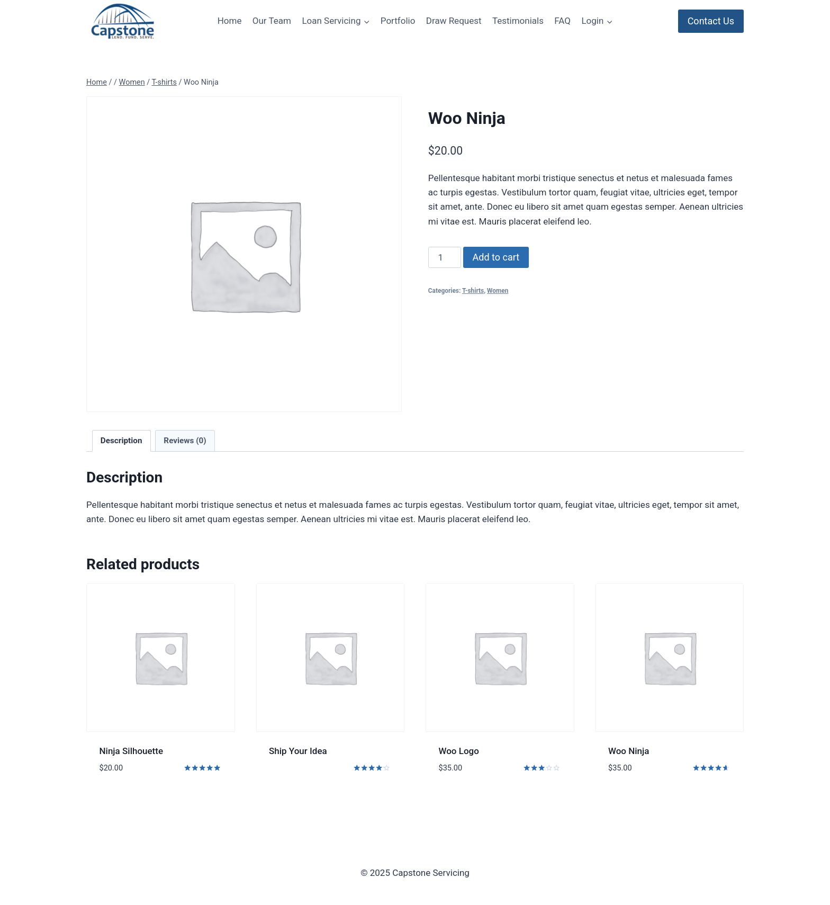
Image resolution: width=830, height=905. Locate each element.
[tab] (121, 441)
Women (497, 290)
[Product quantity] (444, 257)
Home (230, 20)
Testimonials (518, 20)
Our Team (271, 20)
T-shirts (473, 290)
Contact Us (711, 20)
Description (121, 440)
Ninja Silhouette (132, 751)
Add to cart (496, 257)
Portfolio (398, 20)
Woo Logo (459, 751)
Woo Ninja (628, 751)
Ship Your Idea (298, 751)
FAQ (562, 20)
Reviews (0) (185, 440)
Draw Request (454, 20)
